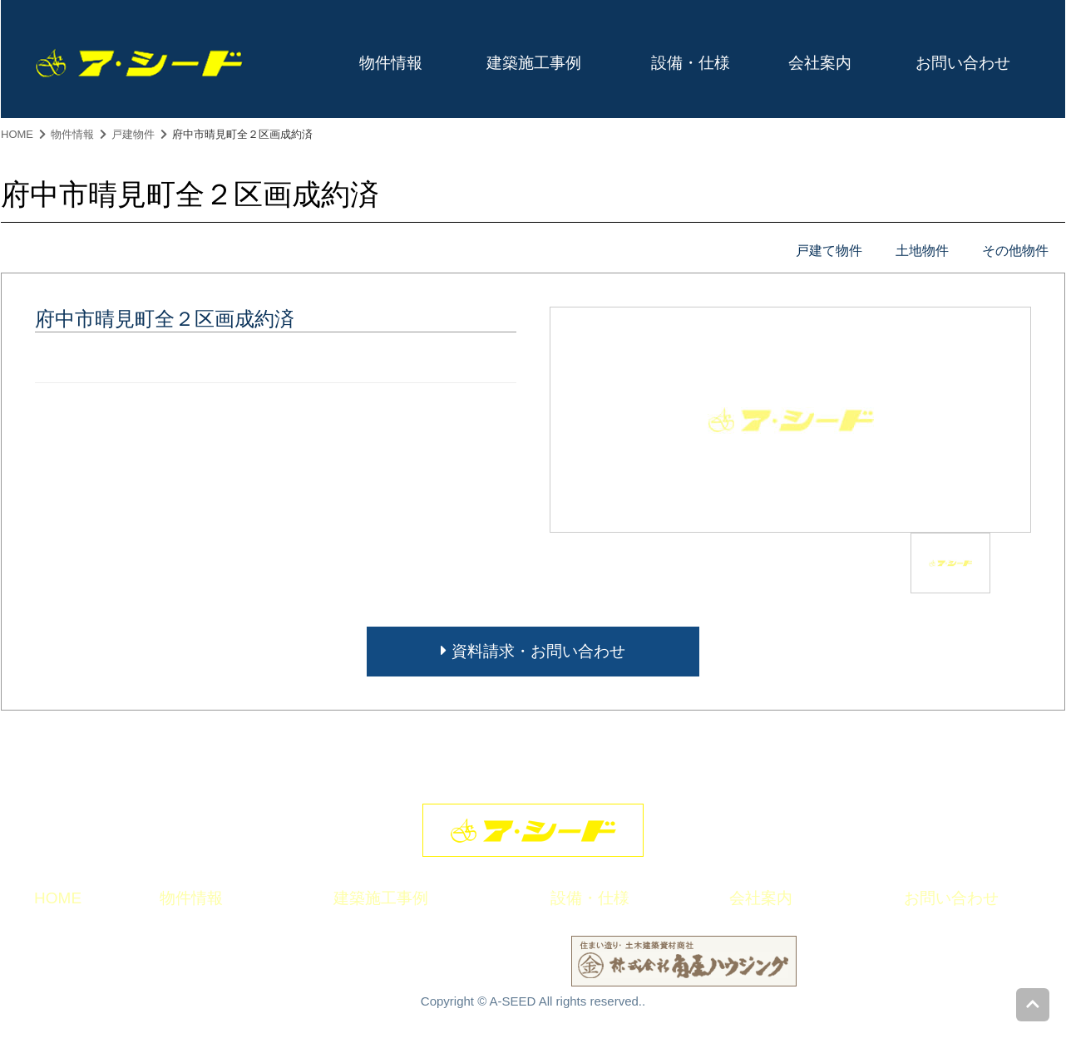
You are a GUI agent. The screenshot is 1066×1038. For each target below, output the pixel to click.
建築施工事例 (533, 62)
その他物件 (1015, 251)
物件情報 (390, 62)
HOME (17, 134)
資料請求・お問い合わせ (532, 651)
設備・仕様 (690, 62)
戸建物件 (133, 134)
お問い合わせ (962, 62)
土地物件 (922, 251)
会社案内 (819, 62)
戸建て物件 (829, 251)
